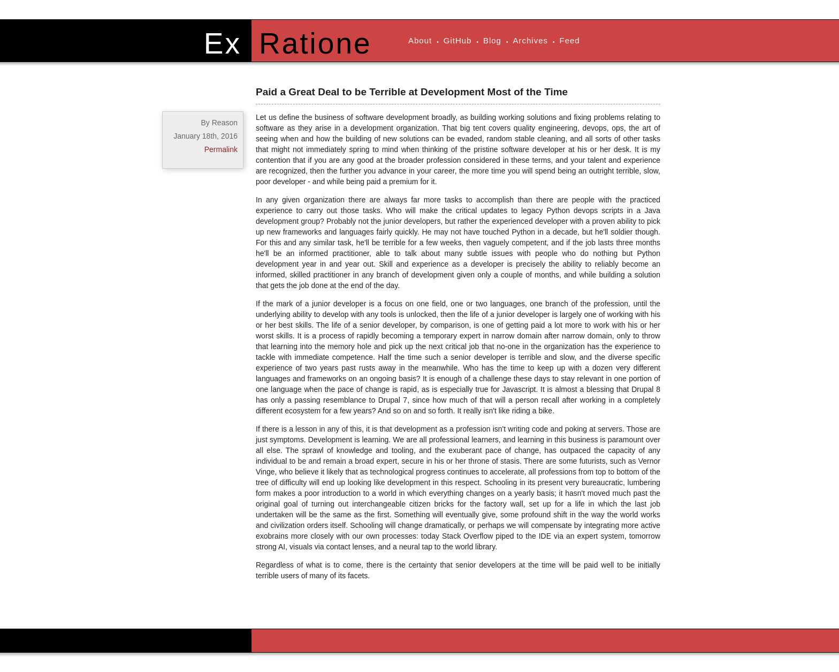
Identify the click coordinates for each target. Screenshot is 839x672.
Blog (492, 40)
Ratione (315, 43)
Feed (570, 40)
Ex (222, 43)
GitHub (458, 40)
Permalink (221, 149)
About (420, 40)
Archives (530, 40)
